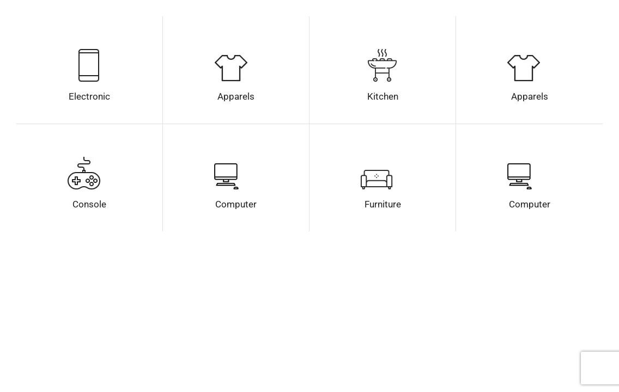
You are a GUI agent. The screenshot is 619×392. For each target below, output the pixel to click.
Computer (236, 204)
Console (89, 204)
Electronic (89, 96)
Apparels (235, 96)
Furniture (383, 204)
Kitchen (382, 96)
